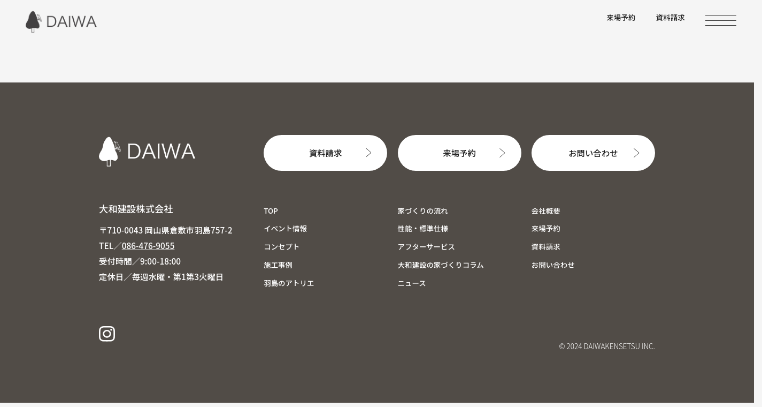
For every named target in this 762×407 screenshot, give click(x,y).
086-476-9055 (148, 245)
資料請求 (670, 17)
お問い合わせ (593, 153)
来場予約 (620, 17)
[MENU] (720, 20)
